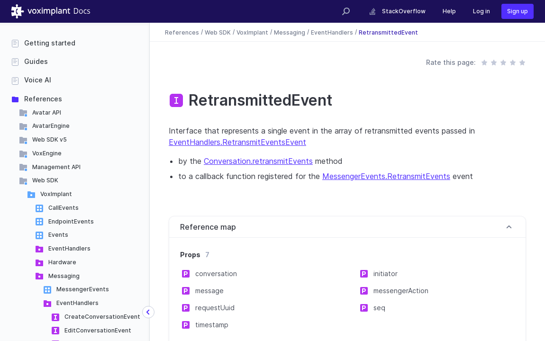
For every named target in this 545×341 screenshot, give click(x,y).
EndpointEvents (71, 221)
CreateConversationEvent (102, 316)
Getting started (49, 43)
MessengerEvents (82, 289)
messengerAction (400, 291)
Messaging (64, 275)
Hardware (62, 262)
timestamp (211, 325)
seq (379, 308)
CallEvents (63, 207)
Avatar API (46, 112)
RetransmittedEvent (388, 32)
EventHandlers (69, 248)
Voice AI (37, 80)
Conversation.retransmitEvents (258, 161)
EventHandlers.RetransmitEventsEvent (237, 142)
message (209, 291)
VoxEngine (47, 153)
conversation (216, 273)
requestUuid (215, 308)
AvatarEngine (51, 125)
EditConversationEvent (97, 330)
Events (58, 234)
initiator (385, 273)
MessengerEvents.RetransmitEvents (386, 176)
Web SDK (45, 180)
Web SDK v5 (49, 139)
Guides (36, 61)
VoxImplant (56, 193)
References (43, 99)
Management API (56, 166)
